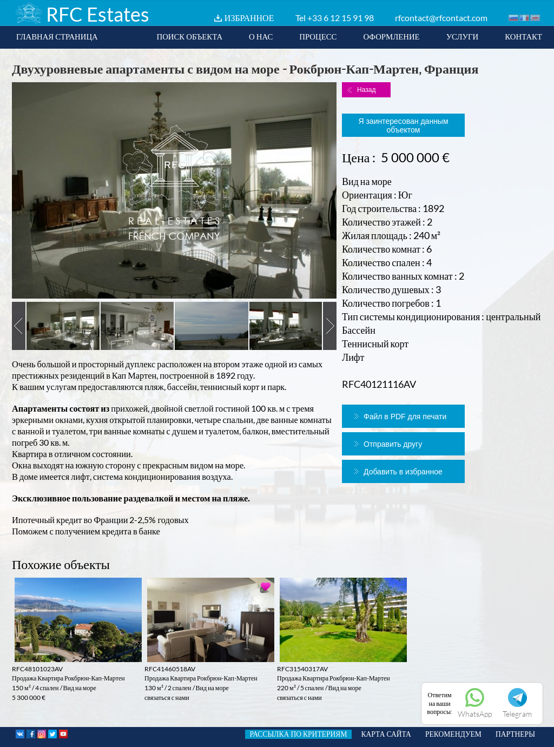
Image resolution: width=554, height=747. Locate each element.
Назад (366, 90)
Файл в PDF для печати (405, 416)
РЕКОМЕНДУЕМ (453, 734)
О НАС (261, 36)
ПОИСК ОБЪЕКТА (189, 36)
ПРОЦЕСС (318, 36)
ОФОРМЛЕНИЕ (391, 36)
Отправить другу (393, 444)
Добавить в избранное (403, 471)
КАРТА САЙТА (386, 734)
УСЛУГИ (462, 36)
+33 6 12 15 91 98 (340, 17)
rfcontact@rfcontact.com (441, 17)
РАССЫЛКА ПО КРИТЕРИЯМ (298, 734)
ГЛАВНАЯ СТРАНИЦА (57, 36)
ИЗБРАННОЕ (249, 17)
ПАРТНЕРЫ (515, 734)
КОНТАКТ (523, 36)
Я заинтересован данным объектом (403, 125)
